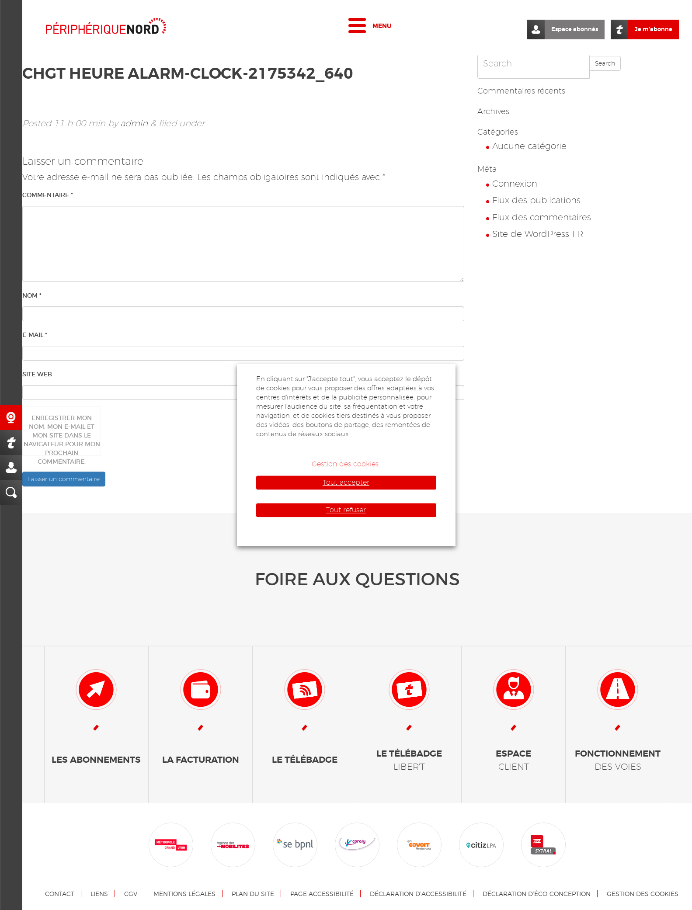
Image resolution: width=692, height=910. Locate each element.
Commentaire (47, 195)
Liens (99, 893)
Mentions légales (184, 893)
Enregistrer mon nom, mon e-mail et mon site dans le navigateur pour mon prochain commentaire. (62, 435)
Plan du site (253, 893)
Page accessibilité (322, 893)
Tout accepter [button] (346, 482)
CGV (130, 893)
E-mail (34, 335)
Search (605, 63)
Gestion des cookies (642, 893)
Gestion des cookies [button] (345, 464)
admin (134, 123)
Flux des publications (536, 200)
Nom (32, 295)
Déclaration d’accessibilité (418, 893)
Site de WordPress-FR (537, 234)
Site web (37, 374)
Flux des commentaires (541, 217)
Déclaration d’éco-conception (537, 893)
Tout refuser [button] (346, 510)
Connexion (514, 183)
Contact (59, 893)
